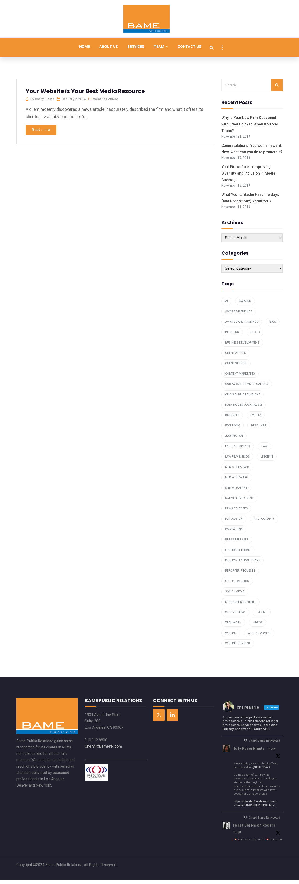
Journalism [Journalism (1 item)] (234, 440)
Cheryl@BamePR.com (103, 751)
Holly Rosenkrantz (248, 753)
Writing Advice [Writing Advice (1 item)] (259, 637)
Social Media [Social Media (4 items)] (235, 596)
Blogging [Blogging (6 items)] (232, 336)
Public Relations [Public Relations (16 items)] (238, 554)
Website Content (105, 99)
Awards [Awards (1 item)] (245, 305)
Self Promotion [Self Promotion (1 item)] (237, 585)
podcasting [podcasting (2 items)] (234, 533)
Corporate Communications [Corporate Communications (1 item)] (246, 388)
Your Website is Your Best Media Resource (86, 91)
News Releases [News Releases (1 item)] (236, 513)
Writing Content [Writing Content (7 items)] (238, 647)
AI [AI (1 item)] (226, 305)
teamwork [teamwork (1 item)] (233, 627)
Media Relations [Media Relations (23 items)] (237, 471)
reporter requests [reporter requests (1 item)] (240, 575)
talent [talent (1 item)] (261, 616)
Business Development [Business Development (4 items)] (242, 347)
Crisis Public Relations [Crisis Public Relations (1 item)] (242, 399)
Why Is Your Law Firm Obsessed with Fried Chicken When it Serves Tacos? (250, 123)
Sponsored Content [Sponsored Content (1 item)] (240, 606)
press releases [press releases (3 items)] (237, 544)
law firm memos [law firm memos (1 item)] (237, 461)
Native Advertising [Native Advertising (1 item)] (239, 502)
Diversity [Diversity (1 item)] (232, 419)
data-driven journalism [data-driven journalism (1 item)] (243, 409)
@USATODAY (260, 771)
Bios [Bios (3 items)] (272, 326)
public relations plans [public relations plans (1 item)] (242, 564)
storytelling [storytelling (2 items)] (235, 616)
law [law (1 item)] (264, 450)
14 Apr (271, 753)
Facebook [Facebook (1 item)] (232, 430)
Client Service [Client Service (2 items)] (236, 367)
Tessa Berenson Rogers (254, 830)
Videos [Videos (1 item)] (258, 627)
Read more (41, 130)
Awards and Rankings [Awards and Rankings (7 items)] (241, 326)
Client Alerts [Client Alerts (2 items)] (235, 357)
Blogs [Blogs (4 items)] (255, 336)
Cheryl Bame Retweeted (264, 745)
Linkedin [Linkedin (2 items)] (267, 461)
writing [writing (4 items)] (231, 637)
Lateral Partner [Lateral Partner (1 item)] (237, 450)
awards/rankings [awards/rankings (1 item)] (238, 316)
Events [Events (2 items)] (255, 419)
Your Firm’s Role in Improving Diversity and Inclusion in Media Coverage (248, 178)
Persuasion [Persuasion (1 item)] (234, 523)
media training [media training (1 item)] (236, 492)
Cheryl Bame (44, 99)
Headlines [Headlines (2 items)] (258, 430)
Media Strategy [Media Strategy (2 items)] (237, 481)
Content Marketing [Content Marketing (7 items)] (240, 378)
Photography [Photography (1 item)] (264, 523)
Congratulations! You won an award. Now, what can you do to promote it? (248, 151)
